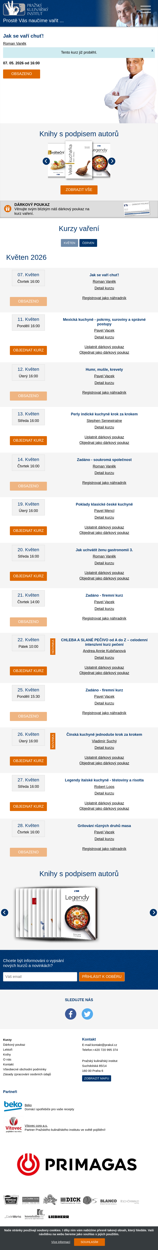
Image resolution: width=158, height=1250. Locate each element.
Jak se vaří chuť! (31, 35)
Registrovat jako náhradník (104, 299)
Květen (67, 243)
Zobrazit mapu (96, 1079)
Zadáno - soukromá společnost (104, 461)
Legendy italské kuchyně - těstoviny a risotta (104, 781)
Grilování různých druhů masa (104, 827)
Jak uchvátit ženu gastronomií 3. (104, 551)
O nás (7, 1060)
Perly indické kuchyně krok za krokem (104, 415)
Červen (90, 243)
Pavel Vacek (104, 331)
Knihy (7, 1055)
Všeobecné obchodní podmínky (24, 1070)
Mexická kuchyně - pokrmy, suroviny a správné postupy (104, 323)
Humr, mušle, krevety (104, 371)
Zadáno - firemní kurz (104, 596)
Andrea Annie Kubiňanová (104, 652)
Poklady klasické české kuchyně (104, 505)
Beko (28, 1106)
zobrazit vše (79, 190)
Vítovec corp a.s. (36, 1126)
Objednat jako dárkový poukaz (104, 353)
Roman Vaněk (14, 44)
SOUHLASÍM (87, 1242)
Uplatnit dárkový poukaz (104, 348)
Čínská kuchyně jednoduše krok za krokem (104, 736)
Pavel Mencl (104, 512)
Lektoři (7, 1050)
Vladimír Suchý (104, 742)
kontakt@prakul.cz (104, 1046)
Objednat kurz (28, 351)
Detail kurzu (104, 289)
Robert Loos (104, 788)
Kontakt (8, 1065)
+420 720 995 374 (105, 1050)
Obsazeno (21, 74)
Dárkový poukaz (14, 1045)
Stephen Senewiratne (104, 422)
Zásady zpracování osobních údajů (27, 1075)
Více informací (58, 1242)
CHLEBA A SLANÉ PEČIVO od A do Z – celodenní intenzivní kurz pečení (104, 643)
